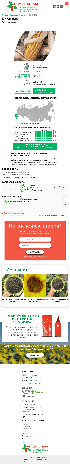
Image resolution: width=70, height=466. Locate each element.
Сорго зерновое (28, 411)
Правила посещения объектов (35, 464)
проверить (35, 357)
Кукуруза (23, 15)
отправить (35, 252)
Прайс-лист (26, 430)
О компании (26, 438)
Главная (5, 15)
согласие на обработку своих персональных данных (35, 256)
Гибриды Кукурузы (29, 406)
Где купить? (26, 433)
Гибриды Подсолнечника (31, 409)
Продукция (14, 15)
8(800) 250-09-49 (33, 385)
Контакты (25, 440)
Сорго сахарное (28, 413)
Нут (23, 418)
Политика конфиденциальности (35, 461)
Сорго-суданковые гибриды (32, 416)
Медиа (24, 435)
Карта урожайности (29, 443)
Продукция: (28, 403)
